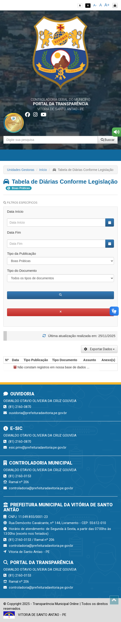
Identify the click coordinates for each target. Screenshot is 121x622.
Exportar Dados (99, 349)
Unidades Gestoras (20, 170)
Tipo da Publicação (21, 253)
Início (43, 170)
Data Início (15, 211)
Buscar (108, 140)
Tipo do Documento (22, 270)
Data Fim (14, 232)
